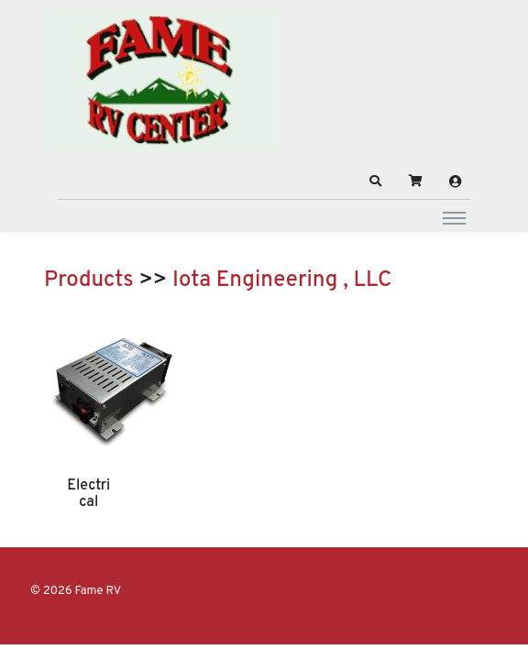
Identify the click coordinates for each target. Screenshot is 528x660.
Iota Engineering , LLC (282, 280)
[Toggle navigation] (454, 217)
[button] (375, 181)
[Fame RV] (158, 80)
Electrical (88, 494)
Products (89, 280)
